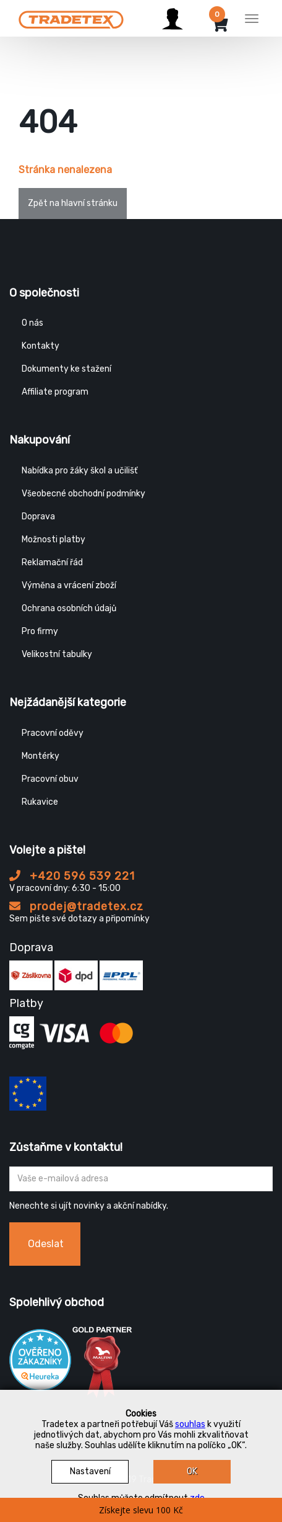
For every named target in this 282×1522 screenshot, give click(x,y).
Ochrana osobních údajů (69, 608)
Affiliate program (55, 392)
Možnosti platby (53, 539)
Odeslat (46, 1244)
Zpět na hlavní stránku (73, 203)
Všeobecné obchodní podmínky (83, 493)
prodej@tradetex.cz (76, 906)
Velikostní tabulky (57, 654)
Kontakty (40, 346)
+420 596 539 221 (72, 876)
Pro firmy (40, 631)
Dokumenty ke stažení (66, 369)
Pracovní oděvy (52, 733)
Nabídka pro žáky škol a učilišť (79, 470)
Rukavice (40, 802)
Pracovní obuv (50, 779)
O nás (32, 323)
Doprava (38, 516)
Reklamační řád (52, 562)
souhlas (190, 1424)
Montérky (40, 756)
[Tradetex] (71, 16)
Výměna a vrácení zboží (69, 585)
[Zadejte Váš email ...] (141, 1178)
